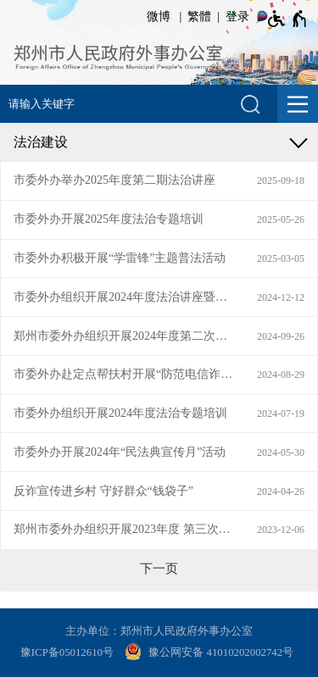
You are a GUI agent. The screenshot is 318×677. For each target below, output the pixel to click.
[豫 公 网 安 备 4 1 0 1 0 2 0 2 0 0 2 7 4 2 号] (211, 653)
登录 (237, 16)
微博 (158, 16)
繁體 (199, 16)
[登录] (234, 17)
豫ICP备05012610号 (67, 652)
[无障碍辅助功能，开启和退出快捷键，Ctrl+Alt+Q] (288, 18)
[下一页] (159, 568)
